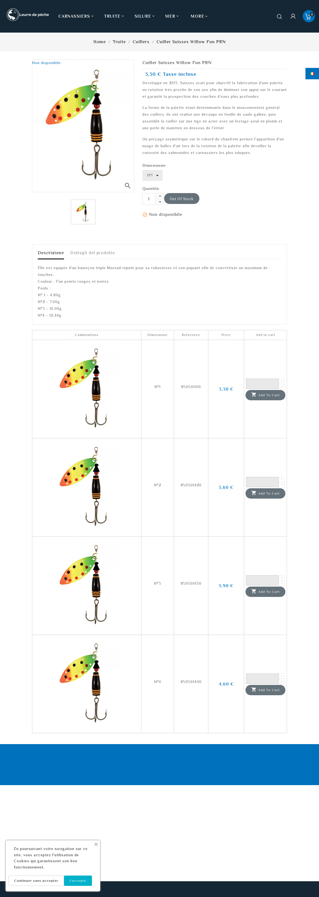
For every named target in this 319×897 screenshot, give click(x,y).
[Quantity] (262, 384)
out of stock (182, 199)
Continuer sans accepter (36, 881)
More (197, 16)
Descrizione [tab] (51, 252)
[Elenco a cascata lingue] (312, 73)
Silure (145, 16)
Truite (114, 16)
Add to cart (265, 395)
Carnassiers (76, 16)
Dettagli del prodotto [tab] (92, 252)
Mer (172, 16)
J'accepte (78, 881)
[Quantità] (148, 199)
